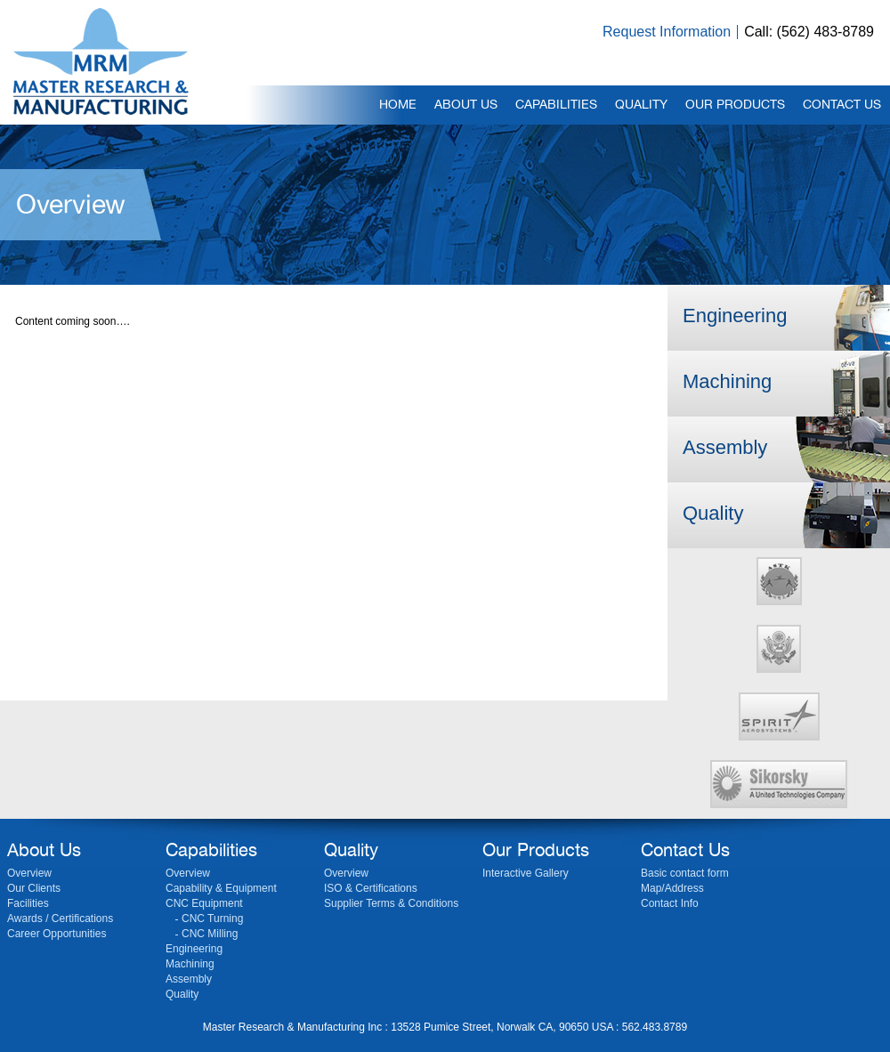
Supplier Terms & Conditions (391, 903)
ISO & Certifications (370, 888)
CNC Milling (210, 933)
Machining (727, 381)
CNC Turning (212, 918)
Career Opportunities (56, 933)
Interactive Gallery (525, 873)
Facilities (28, 903)
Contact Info (670, 903)
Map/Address (672, 888)
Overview (29, 873)
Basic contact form (685, 873)
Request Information (667, 31)
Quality (713, 513)
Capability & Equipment (221, 888)
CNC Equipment (204, 903)
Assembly (725, 447)
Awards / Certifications (60, 918)
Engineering (735, 315)
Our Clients (34, 888)
